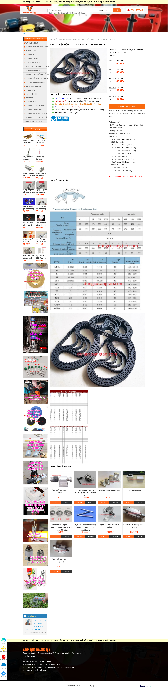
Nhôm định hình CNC (33, 70)
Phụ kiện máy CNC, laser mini (36, 78)
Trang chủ (29, 2)
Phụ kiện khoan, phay (33, 110)
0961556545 (137, 10)
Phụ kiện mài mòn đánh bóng (36, 113)
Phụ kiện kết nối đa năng (35, 106)
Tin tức (106, 2)
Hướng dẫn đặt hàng (61, 2)
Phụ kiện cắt (30, 102)
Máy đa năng (30, 51)
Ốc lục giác (30, 90)
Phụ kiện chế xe (31, 59)
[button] (78, 90)
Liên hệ (113, 2)
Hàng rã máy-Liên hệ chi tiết (36, 47)
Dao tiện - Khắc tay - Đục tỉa (36, 117)
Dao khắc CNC (31, 94)
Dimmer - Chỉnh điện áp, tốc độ (36, 74)
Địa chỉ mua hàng (94, 2)
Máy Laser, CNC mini (33, 86)
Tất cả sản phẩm (31, 43)
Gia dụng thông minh (33, 121)
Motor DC (29, 98)
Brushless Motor (32, 62)
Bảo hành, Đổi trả (78, 2)
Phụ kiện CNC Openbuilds (35, 82)
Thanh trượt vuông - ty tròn (36, 66)
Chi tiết (66, 502)
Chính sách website (43, 2)
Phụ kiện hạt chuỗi (32, 55)
